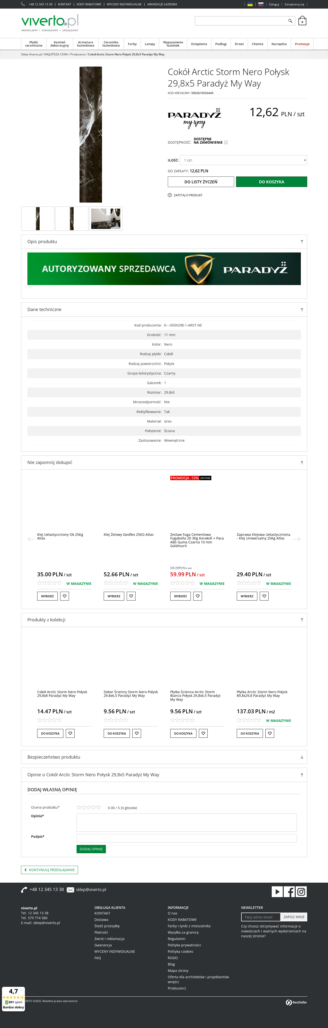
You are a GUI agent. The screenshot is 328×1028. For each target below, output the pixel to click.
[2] (83, 807)
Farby (132, 44)
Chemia (257, 44)
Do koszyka (271, 182)
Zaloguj (274, 4)
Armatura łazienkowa (85, 44)
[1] (79, 807)
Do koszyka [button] (50, 733)
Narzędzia (279, 44)
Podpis (38, 836)
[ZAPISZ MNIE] (294, 917)
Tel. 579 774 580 (34, 917)
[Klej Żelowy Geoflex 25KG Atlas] (195, 534)
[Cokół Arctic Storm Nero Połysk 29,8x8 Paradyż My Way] (62, 694)
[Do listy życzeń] (64, 596)
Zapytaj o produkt (188, 195)
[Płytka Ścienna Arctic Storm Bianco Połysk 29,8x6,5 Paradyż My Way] (195, 696)
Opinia (37, 816)
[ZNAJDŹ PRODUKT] (240, 20)
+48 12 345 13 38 (40, 4)
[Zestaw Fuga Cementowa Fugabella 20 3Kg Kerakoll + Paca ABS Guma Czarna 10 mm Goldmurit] (263, 540)
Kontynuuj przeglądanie (49, 869)
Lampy (150, 44)
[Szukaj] (290, 20)
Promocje (302, 44)
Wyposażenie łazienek (173, 44)
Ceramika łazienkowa (111, 44)
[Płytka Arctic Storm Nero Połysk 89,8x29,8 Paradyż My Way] (262, 694)
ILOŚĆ (173, 160)
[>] (297, 539)
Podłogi (221, 44)
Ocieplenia (199, 44)
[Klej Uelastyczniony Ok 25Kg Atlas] (127, 536)
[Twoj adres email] (261, 917)
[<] (31, 539)
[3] (88, 807)
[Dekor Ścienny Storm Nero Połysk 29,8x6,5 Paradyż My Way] (131, 694)
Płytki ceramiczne (33, 44)
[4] (93, 807)
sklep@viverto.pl (91, 889)
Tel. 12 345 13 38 (34, 913)
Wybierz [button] (47, 596)
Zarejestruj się (294, 4)
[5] (98, 807)
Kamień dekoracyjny (59, 44)
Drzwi (239, 44)
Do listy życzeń (200, 182)
